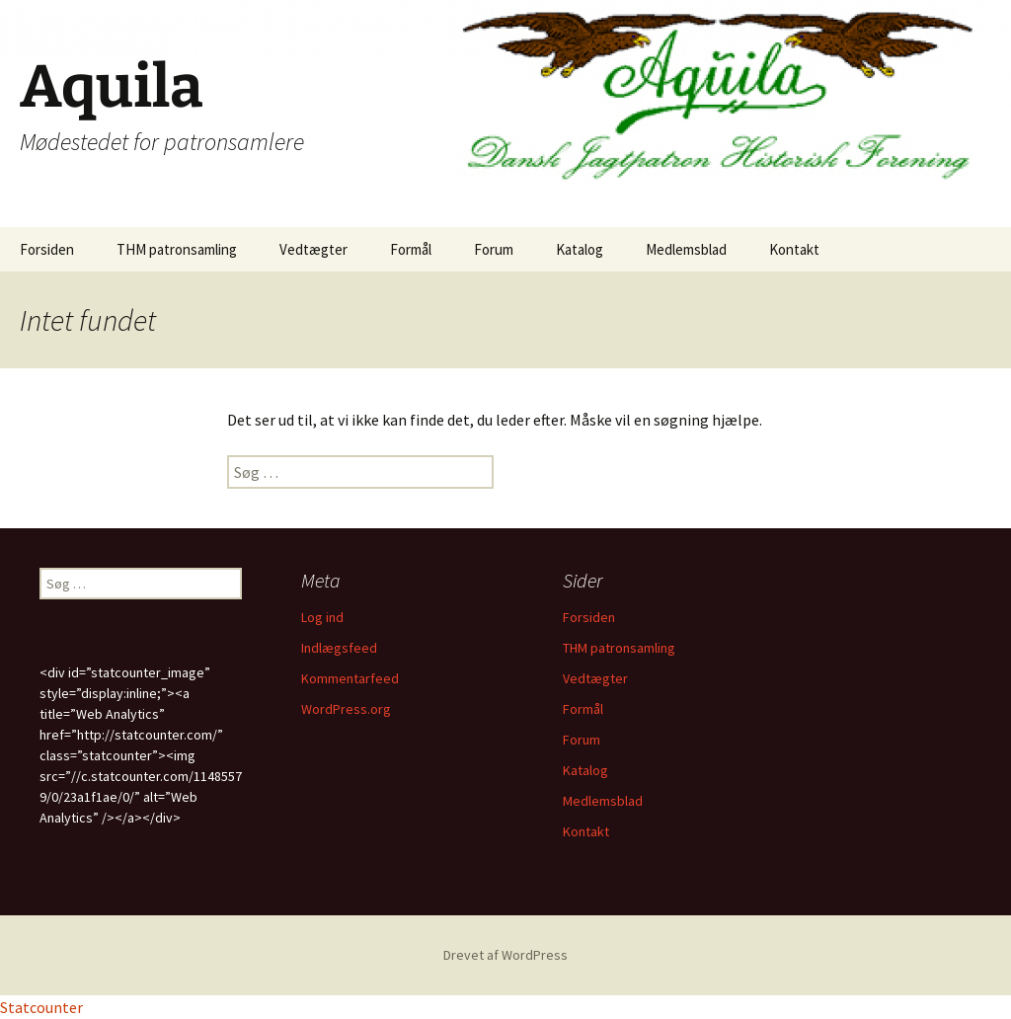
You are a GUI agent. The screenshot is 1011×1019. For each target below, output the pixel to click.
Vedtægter (313, 249)
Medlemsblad (686, 249)
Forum (493, 249)
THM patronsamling (177, 249)
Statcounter (41, 1007)
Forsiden (47, 249)
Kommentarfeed (350, 678)
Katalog (579, 249)
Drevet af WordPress (505, 955)
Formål (410, 249)
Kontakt (794, 249)
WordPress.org (346, 709)
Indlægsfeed (339, 648)
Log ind (322, 617)
